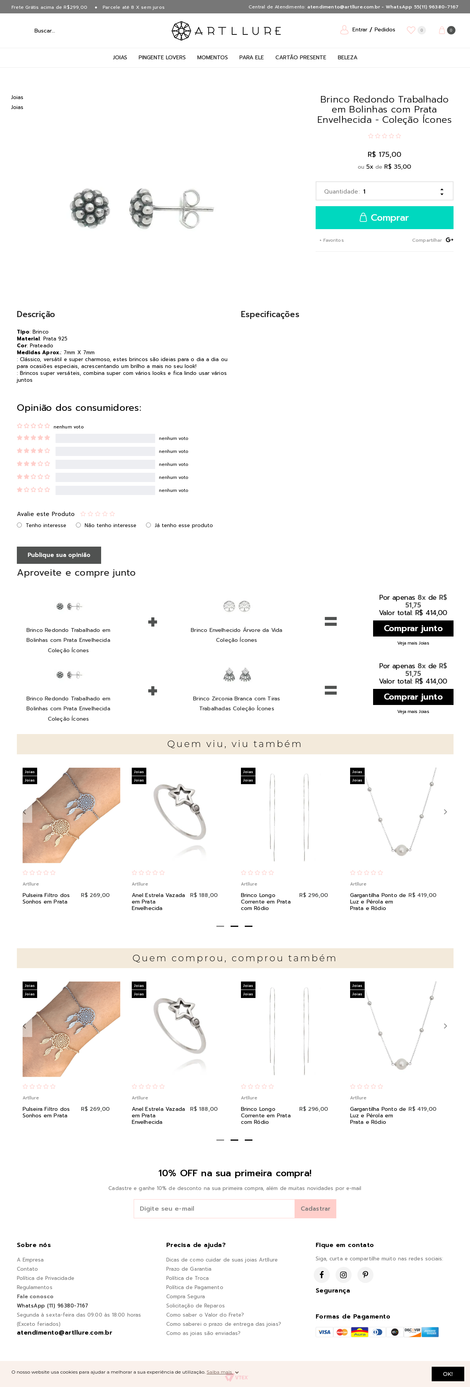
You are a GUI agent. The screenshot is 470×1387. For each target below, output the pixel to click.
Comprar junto (413, 628)
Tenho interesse (46, 525)
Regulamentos (34, 1287)
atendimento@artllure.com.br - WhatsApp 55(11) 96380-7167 (383, 6)
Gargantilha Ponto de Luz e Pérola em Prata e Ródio (378, 901)
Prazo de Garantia (189, 1269)
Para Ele (251, 58)
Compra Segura (185, 1296)
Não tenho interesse (110, 525)
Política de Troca (187, 1278)
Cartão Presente (300, 58)
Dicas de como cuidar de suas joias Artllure (222, 1259)
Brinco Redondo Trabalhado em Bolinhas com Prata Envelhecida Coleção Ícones (68, 640)
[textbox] (64, 30)
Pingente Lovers (162, 58)
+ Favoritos (331, 240)
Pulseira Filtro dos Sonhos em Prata (46, 898)
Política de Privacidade (45, 1278)
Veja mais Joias (413, 643)
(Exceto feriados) (39, 1324)
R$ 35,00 (397, 167)
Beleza (347, 58)
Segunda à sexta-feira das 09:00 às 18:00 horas (79, 1315)
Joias (120, 58)
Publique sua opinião (59, 555)
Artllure (31, 884)
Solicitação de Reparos (195, 1305)
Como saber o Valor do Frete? (205, 1315)
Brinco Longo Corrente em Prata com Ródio (266, 901)
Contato (27, 1269)
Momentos (212, 58)
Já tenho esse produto (184, 525)
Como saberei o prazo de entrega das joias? (223, 1324)
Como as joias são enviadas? (203, 1333)
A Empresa (30, 1259)
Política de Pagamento (194, 1287)
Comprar (384, 218)
